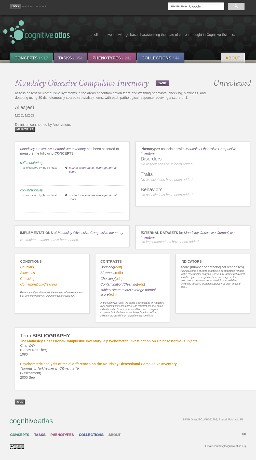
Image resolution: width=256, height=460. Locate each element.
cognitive (126, 421)
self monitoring (31, 163)
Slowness (107, 273)
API (244, 434)
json (19, 402)
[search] (195, 6)
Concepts (31, 58)
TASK (162, 83)
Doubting (107, 267)
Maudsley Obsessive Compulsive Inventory (53, 149)
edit (118, 267)
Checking (107, 279)
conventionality (31, 190)
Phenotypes (112, 58)
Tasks (70, 58)
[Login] (15, 6)
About (233, 58)
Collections (161, 58)
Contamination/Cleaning (118, 284)
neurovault (24, 129)
